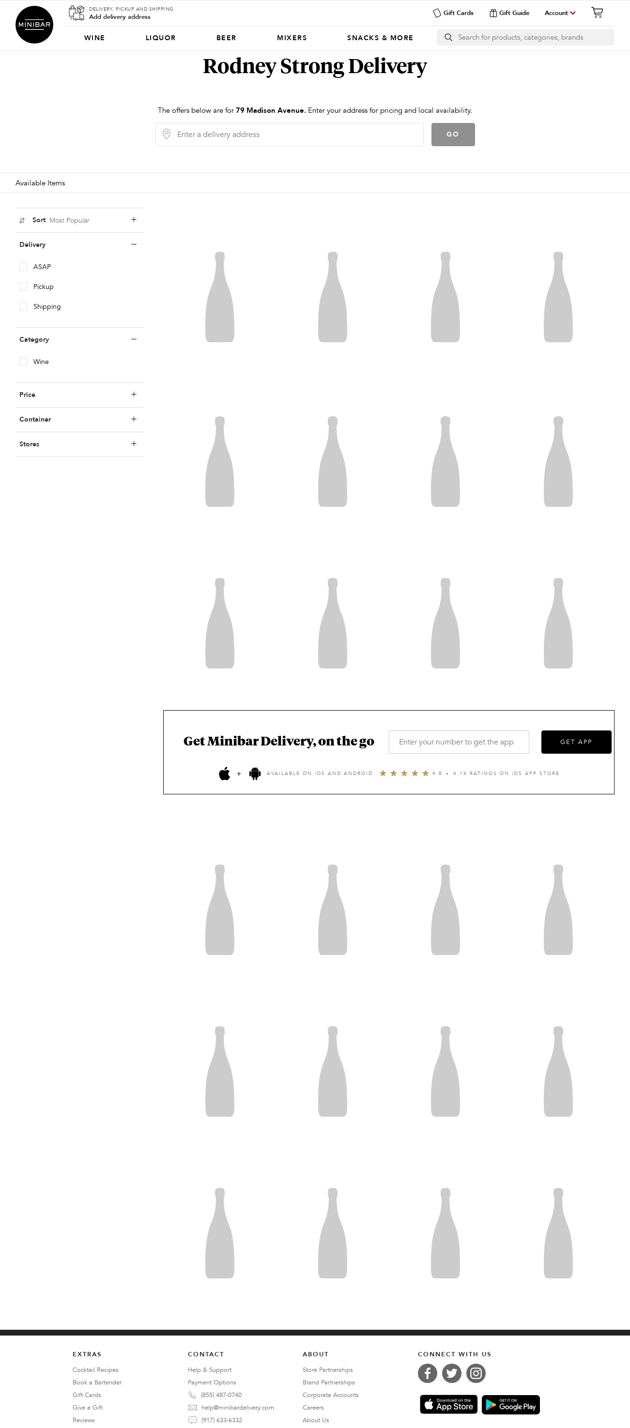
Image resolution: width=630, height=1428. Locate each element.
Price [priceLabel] (78, 395)
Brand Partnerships (329, 1382)
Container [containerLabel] (78, 420)
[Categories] (249, 38)
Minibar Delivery (34, 25)
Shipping (47, 306)
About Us (316, 1420)
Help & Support (209, 1370)
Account (556, 13)
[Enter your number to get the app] (459, 742)
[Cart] (600, 12)
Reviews (84, 1420)
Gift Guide (509, 13)
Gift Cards (453, 13)
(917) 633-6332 (221, 1420)
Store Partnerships (328, 1370)
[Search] (536, 37)
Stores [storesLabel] (78, 444)
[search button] (447, 37)
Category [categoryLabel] (78, 340)
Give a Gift (88, 1407)
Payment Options (212, 1382)
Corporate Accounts (331, 1395)
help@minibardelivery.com (237, 1407)
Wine (41, 361)
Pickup (43, 286)
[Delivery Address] (297, 134)
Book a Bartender (97, 1382)
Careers (313, 1407)
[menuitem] (94, 38)
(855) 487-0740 (221, 1395)
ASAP (42, 267)
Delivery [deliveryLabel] (78, 245)
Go (453, 134)
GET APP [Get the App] (576, 742)
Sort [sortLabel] (77, 220)
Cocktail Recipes (96, 1370)
